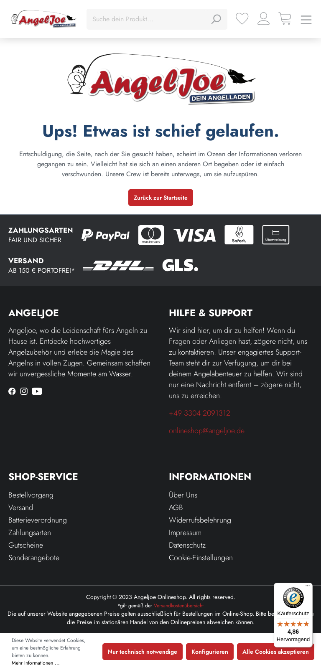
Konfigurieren (209, 651)
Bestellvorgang (31, 495)
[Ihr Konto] (263, 18)
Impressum (185, 532)
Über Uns (183, 495)
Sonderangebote (33, 557)
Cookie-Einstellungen (201, 557)
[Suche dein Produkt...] (147, 19)
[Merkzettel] (242, 18)
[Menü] (306, 19)
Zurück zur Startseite (161, 197)
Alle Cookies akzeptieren (275, 651)
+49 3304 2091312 (199, 413)
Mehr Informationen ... (36, 663)
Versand (20, 507)
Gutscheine (25, 545)
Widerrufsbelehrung (200, 520)
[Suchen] (215, 19)
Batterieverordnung (37, 520)
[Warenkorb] (284, 18)
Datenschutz (187, 545)
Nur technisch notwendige (142, 651)
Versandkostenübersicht (179, 605)
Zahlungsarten (29, 532)
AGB (176, 507)
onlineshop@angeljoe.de (207, 430)
